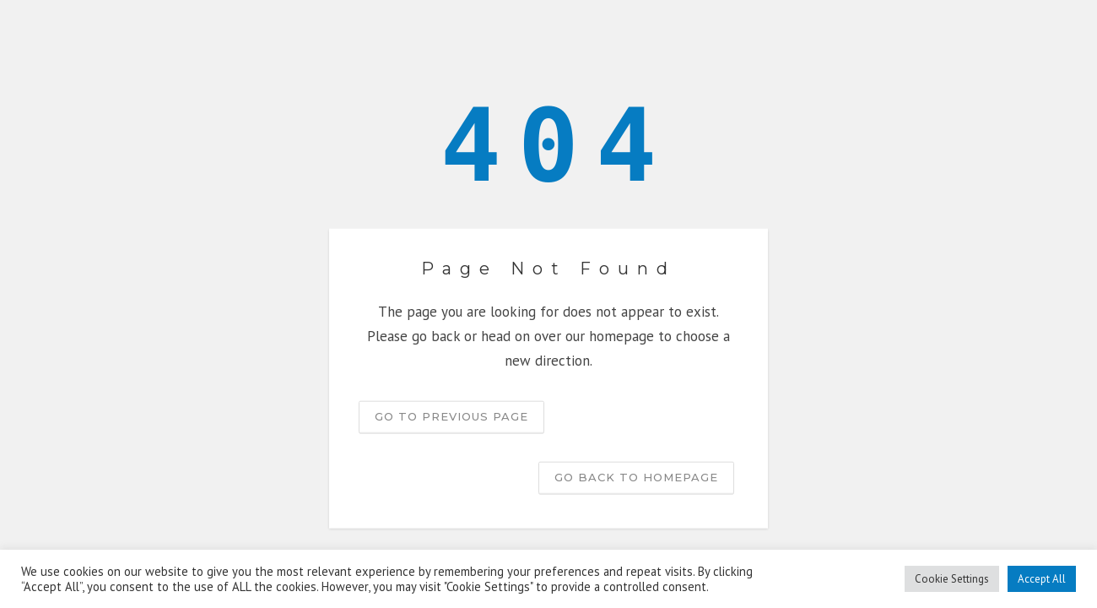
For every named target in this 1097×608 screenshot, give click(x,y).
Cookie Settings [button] (952, 579)
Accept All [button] (1042, 579)
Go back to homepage (636, 476)
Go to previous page (451, 415)
